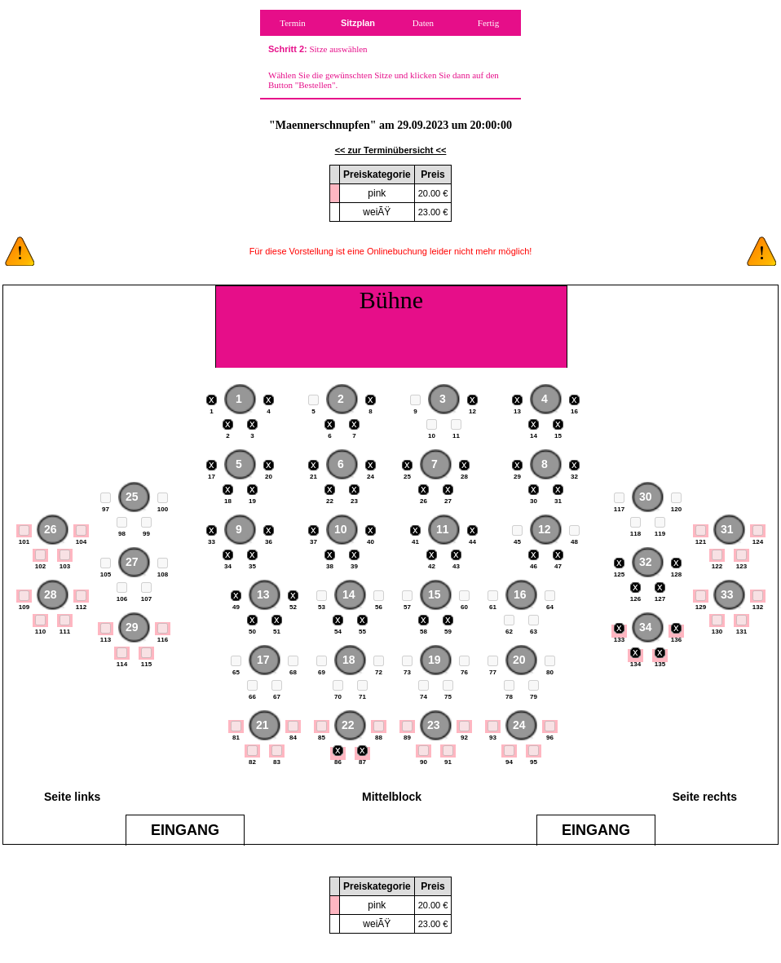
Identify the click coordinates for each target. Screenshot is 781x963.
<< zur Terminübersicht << (391, 150)
